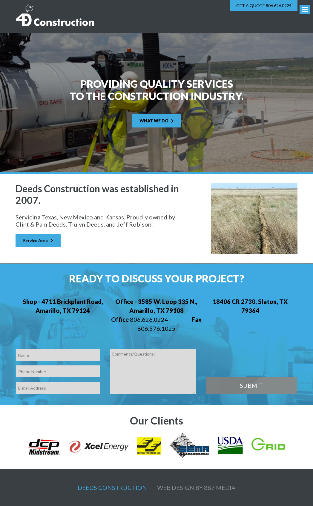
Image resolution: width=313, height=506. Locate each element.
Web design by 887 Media (196, 487)
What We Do (156, 120)
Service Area (38, 240)
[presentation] (251, 360)
